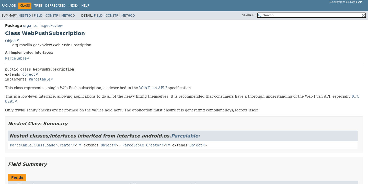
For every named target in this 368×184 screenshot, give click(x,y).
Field (38, 15)
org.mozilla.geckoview (43, 26)
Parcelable (16, 58)
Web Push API (151, 88)
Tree (38, 5)
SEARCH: (249, 15)
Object (11, 41)
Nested (24, 15)
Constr (51, 15)
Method (68, 15)
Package (9, 5)
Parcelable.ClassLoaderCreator (41, 145)
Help (85, 5)
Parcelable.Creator (141, 145)
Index (73, 5)
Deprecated (55, 5)
